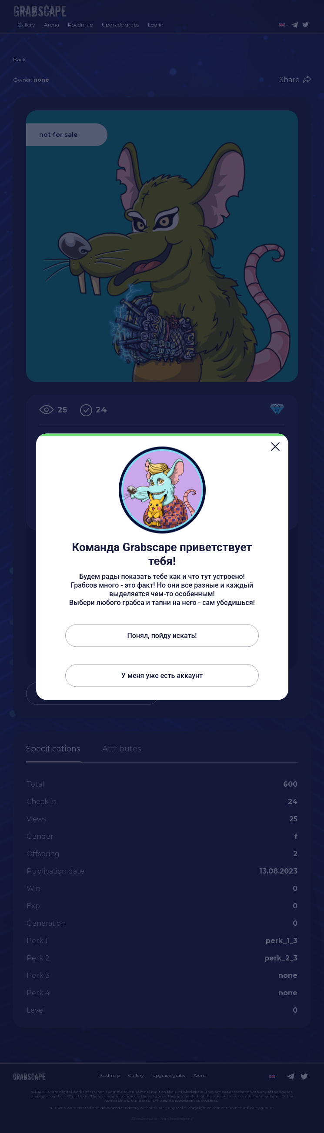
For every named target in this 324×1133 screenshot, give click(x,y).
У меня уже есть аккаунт (162, 675)
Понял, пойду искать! (162, 635)
